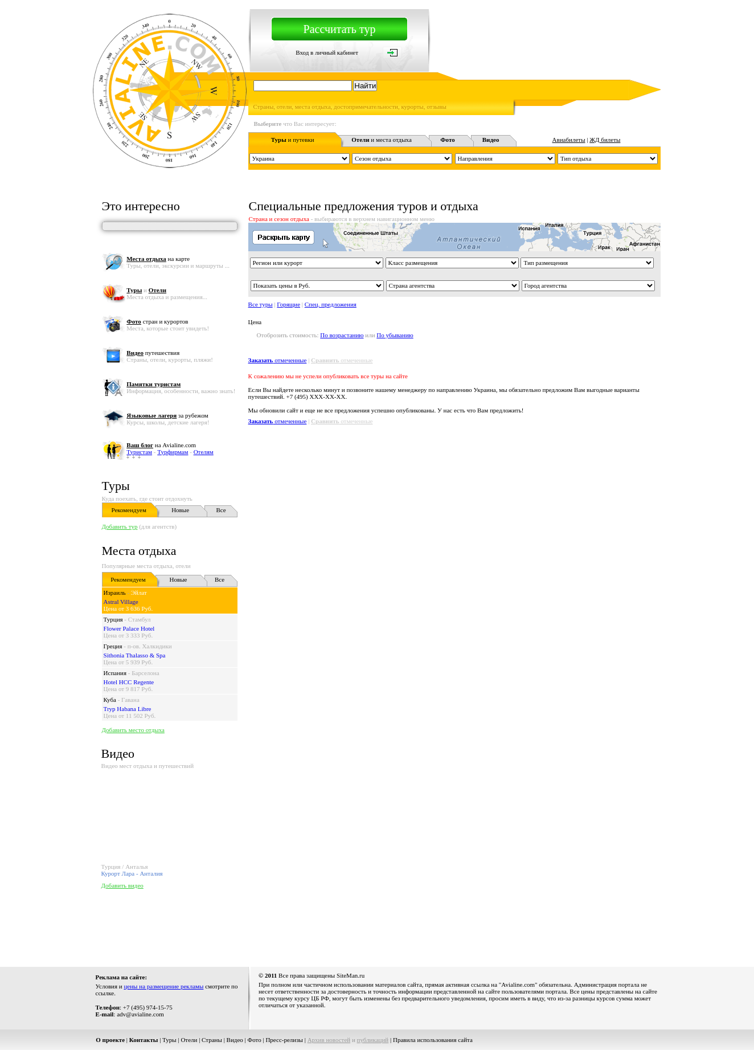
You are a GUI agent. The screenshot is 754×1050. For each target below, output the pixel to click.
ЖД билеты (604, 139)
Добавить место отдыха (133, 729)
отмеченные (277, 360)
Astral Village (121, 601)
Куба (110, 699)
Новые (180, 509)
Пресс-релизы (284, 1039)
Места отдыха (139, 551)
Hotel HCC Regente (129, 682)
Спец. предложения (330, 304)
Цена (255, 321)
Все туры (260, 304)
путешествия (152, 352)
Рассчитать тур (340, 29)
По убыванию (394, 335)
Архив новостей (329, 1039)
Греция (113, 646)
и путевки (292, 139)
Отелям (204, 451)
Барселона (145, 672)
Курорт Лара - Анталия (132, 873)
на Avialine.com (161, 445)
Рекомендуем (128, 509)
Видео (235, 1039)
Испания (115, 672)
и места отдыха (381, 139)
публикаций (373, 1039)
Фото (254, 1039)
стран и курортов (157, 321)
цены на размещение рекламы (163, 986)
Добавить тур (120, 526)
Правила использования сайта (433, 1039)
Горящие (288, 304)
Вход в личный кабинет (327, 52)
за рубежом (167, 415)
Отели (189, 1039)
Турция (113, 619)
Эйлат (139, 592)
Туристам (139, 451)
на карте (158, 258)
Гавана (130, 699)
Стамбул (139, 619)
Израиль (115, 592)
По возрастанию (341, 335)
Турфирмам (172, 451)
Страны (212, 1039)
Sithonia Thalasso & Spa (135, 655)
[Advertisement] (367, 925)
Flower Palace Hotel (129, 628)
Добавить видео (122, 885)
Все (221, 509)
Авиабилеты (568, 139)
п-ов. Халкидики (150, 646)
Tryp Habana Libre (127, 708)
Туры (116, 486)
